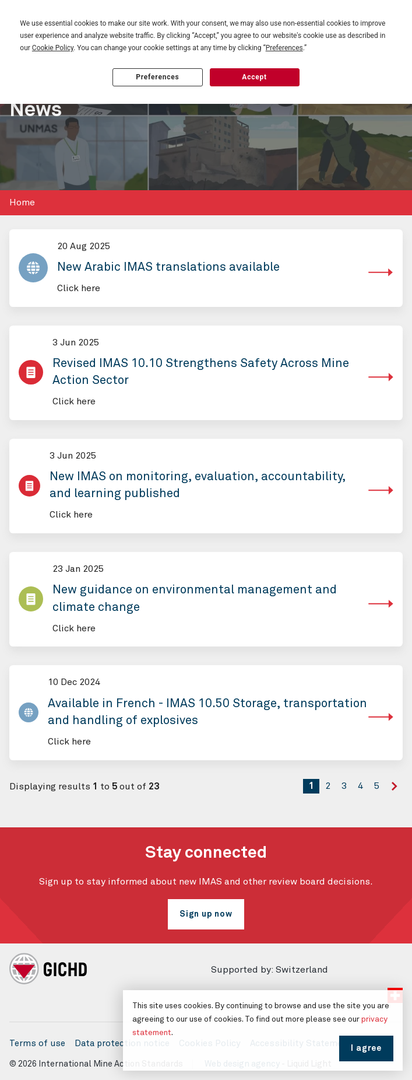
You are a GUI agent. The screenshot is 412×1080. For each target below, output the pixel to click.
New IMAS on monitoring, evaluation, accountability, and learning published (198, 485)
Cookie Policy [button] (52, 48)
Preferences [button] (284, 48)
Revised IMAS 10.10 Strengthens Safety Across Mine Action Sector (200, 372)
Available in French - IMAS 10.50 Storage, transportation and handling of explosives (207, 712)
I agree (366, 1048)
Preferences (157, 77)
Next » (397, 795)
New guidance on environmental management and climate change (194, 598)
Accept (254, 77)
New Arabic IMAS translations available (168, 267)
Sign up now (206, 914)
